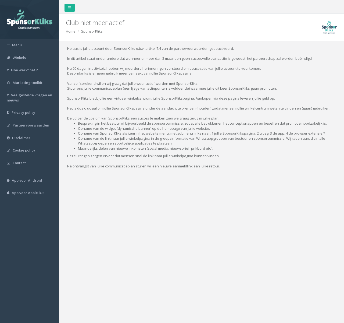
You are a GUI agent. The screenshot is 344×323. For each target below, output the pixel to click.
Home (71, 31)
